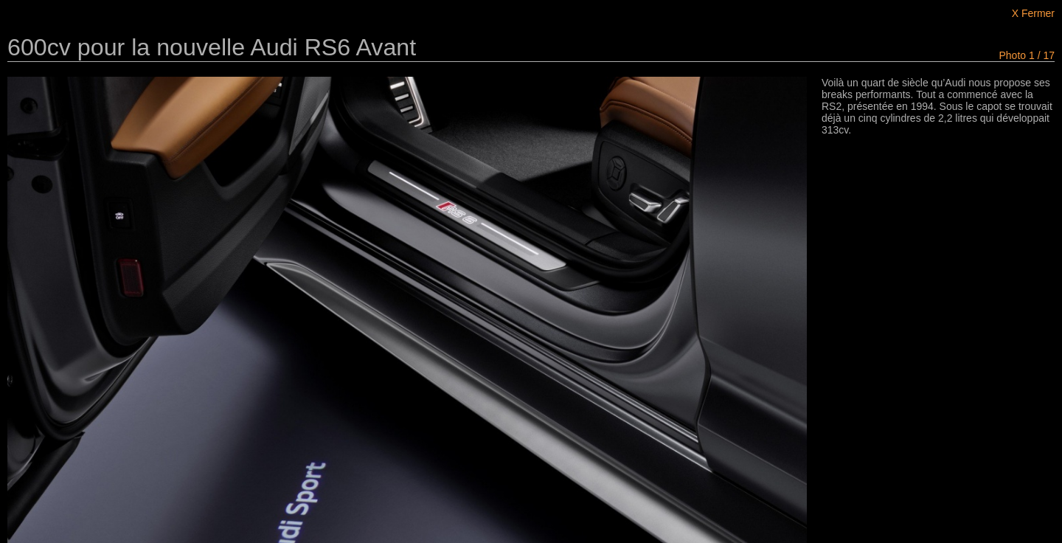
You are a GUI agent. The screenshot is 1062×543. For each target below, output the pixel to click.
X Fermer (1033, 13)
